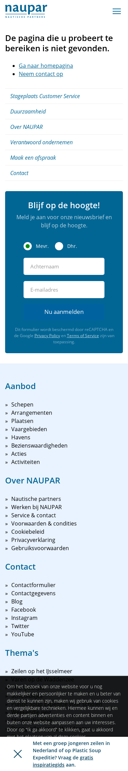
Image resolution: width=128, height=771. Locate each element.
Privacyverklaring (33, 540)
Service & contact (33, 515)
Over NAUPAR (26, 127)
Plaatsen (22, 421)
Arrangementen (31, 412)
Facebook (23, 609)
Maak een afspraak (33, 157)
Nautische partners (36, 499)
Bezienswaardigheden (39, 445)
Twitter (20, 626)
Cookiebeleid (27, 531)
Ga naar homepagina (46, 65)
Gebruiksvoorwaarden (40, 548)
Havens (20, 437)
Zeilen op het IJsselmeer (41, 671)
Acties (19, 453)
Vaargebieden (29, 429)
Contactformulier (33, 585)
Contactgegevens (33, 593)
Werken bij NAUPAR (36, 507)
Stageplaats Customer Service (45, 96)
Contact (19, 173)
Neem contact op (41, 74)
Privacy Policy (47, 335)
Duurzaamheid (28, 111)
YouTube (22, 634)
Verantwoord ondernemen (41, 142)
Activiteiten (25, 462)
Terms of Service (83, 335)
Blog (17, 601)
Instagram (24, 618)
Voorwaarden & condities (44, 523)
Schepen (22, 404)
